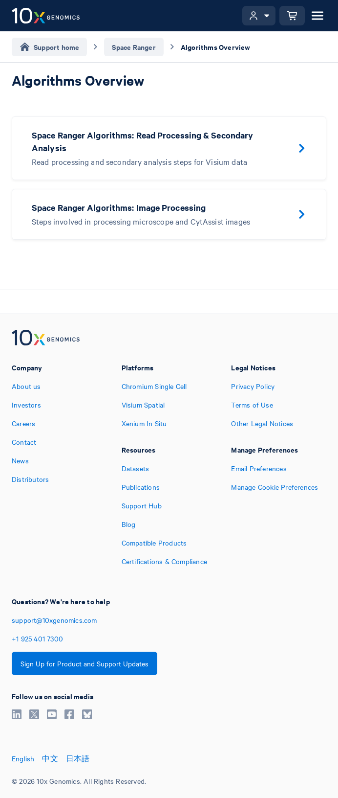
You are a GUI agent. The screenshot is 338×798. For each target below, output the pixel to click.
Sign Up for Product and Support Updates (84, 663)
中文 (50, 758)
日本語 (78, 758)
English (23, 758)
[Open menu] (317, 15)
